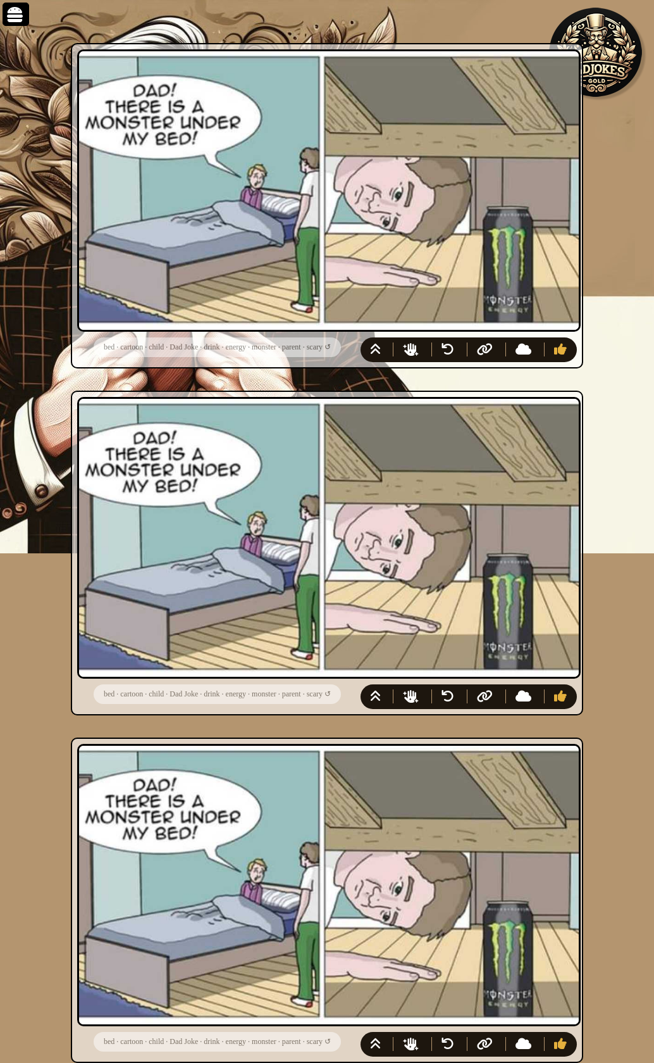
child (156, 347)
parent (291, 347)
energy (236, 347)
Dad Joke (184, 347)
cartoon (131, 347)
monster (264, 347)
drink (211, 347)
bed (109, 347)
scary (315, 347)
